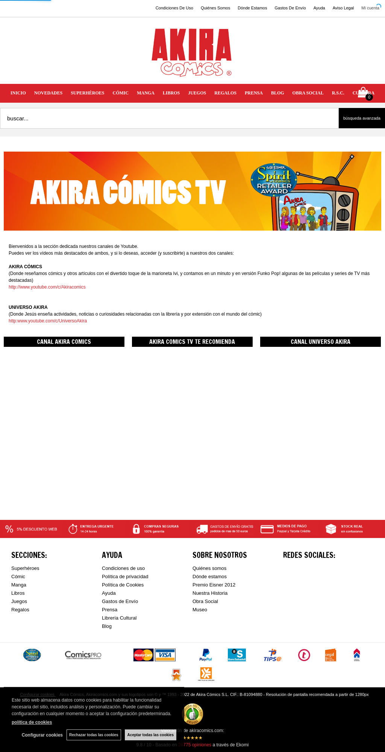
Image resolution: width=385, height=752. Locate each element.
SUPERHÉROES (87, 93)
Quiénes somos (209, 568)
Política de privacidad (125, 576)
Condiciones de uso (123, 568)
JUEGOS (197, 93)
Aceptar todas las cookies (150, 735)
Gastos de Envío (120, 601)
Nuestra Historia (209, 593)
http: (13, 321)
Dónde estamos (209, 576)
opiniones (194, 744)
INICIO (18, 93)
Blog (107, 626)
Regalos (20, 609)
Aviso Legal (343, 8)
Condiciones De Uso (174, 8)
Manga (18, 585)
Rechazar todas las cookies (93, 735)
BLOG (277, 93)
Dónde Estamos (252, 8)
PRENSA (254, 93)
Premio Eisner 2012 (213, 585)
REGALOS (225, 93)
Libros (17, 593)
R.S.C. (338, 93)
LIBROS (171, 93)
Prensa (109, 609)
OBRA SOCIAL (308, 93)
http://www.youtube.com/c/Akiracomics (47, 287)
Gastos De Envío (290, 8)
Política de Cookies (123, 585)
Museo (199, 609)
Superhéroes (25, 568)
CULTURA (363, 93)
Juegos (19, 601)
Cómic (18, 576)
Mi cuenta (370, 8)
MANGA (146, 93)
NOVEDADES (48, 93)
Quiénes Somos (215, 8)
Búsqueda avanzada (361, 118)
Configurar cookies (42, 735)
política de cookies (32, 722)
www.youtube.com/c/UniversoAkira (52, 321)
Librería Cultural (119, 618)
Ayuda (319, 8)
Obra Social (205, 601)
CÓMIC (121, 93)
